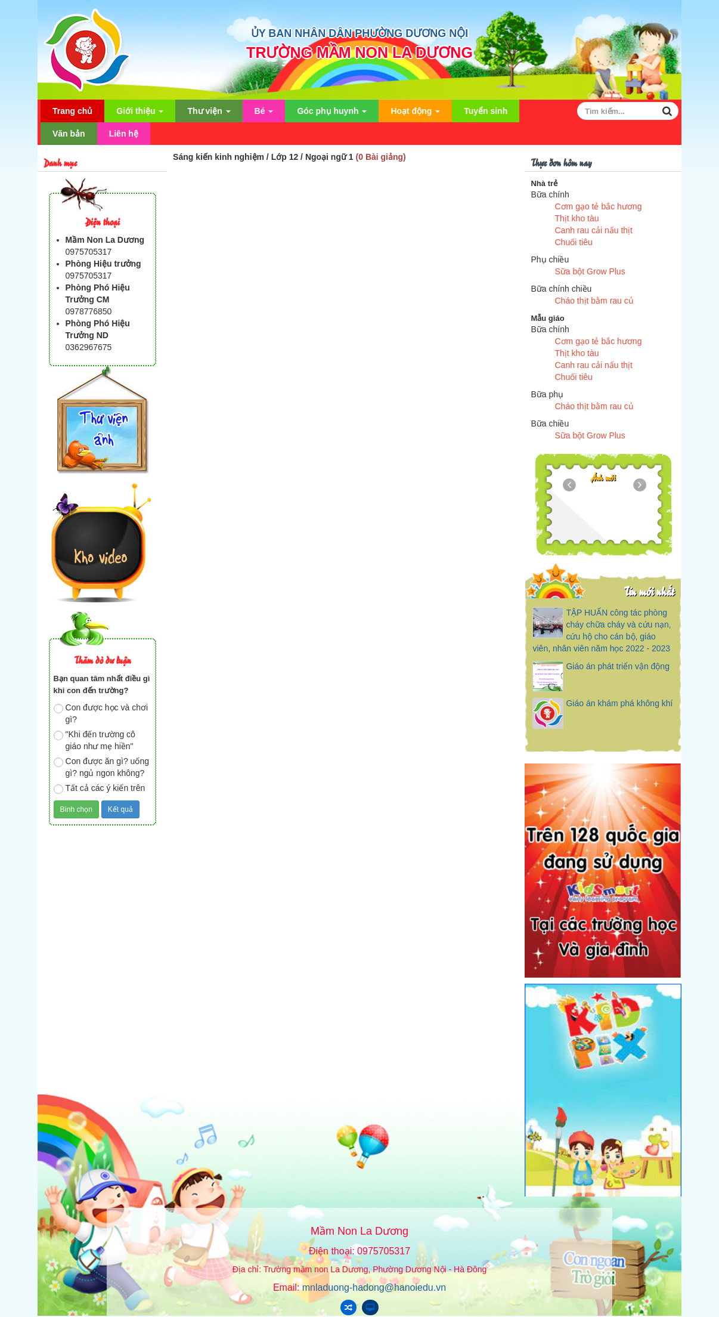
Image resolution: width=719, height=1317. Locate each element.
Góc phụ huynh (332, 114)
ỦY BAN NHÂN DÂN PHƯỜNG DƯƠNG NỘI (360, 33)
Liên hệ (123, 133)
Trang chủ (72, 111)
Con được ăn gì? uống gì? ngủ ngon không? (101, 767)
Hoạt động (415, 114)
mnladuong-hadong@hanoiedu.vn (374, 1287)
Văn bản (68, 133)
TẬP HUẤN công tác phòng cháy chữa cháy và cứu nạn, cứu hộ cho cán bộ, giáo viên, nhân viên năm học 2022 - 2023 (601, 630)
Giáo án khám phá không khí (619, 703)
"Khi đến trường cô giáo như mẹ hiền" (94, 740)
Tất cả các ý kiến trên (99, 788)
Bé (264, 114)
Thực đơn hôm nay (561, 161)
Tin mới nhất (649, 590)
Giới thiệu (139, 114)
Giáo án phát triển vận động (617, 666)
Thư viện (208, 114)
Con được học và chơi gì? (101, 713)
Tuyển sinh (485, 111)
